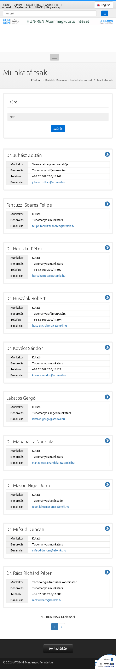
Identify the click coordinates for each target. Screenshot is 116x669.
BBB (38, 5)
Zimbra (18, 5)
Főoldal (6, 5)
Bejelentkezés (23, 7)
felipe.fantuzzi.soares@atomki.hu (53, 226)
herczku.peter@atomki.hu (48, 275)
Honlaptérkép (58, 648)
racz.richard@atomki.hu (47, 600)
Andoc (49, 5)
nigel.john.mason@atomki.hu (50, 506)
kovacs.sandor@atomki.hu (49, 375)
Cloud (29, 5)
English (103, 5)
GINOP (39, 7)
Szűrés (58, 128)
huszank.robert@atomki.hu (49, 325)
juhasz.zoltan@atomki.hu (48, 182)
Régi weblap (53, 7)
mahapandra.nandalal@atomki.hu (53, 462)
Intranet (6, 7)
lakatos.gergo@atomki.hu (48, 419)
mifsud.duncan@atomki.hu (49, 550)
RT (58, 5)
